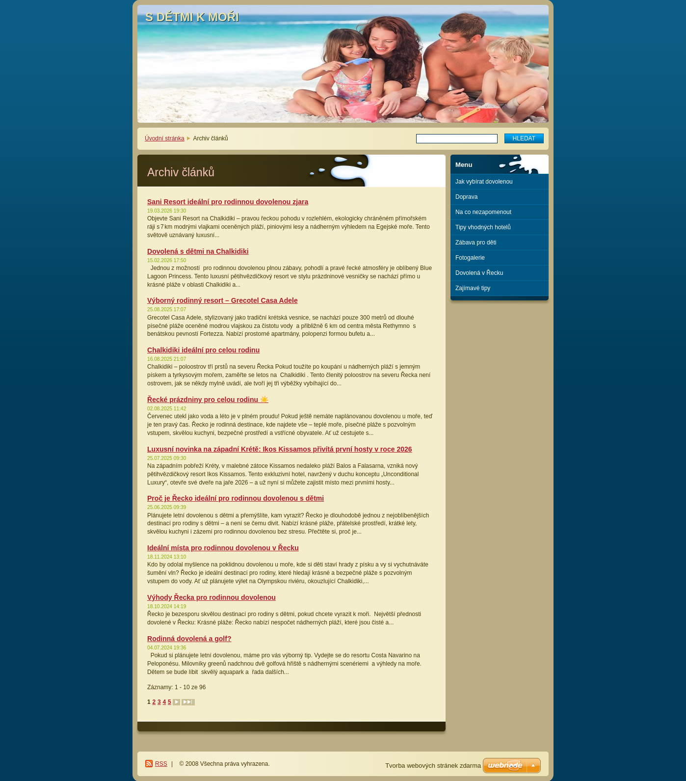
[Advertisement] (499, 340)
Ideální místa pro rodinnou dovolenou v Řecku (223, 548)
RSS (161, 763)
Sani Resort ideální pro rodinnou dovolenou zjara (227, 202)
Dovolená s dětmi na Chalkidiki (198, 251)
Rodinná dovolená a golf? (189, 639)
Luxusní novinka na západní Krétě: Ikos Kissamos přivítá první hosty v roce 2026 (279, 449)
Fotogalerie (470, 257)
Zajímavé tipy (472, 288)
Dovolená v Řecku (479, 272)
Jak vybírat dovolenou (484, 181)
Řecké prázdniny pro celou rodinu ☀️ (207, 400)
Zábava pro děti (475, 242)
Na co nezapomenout (483, 212)
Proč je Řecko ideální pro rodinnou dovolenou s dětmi (235, 498)
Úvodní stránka (165, 138)
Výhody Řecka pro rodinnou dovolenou (211, 597)
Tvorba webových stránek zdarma (433, 765)
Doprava (466, 196)
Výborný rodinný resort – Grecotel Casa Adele (222, 300)
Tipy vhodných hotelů (483, 227)
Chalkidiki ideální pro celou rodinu (203, 350)
